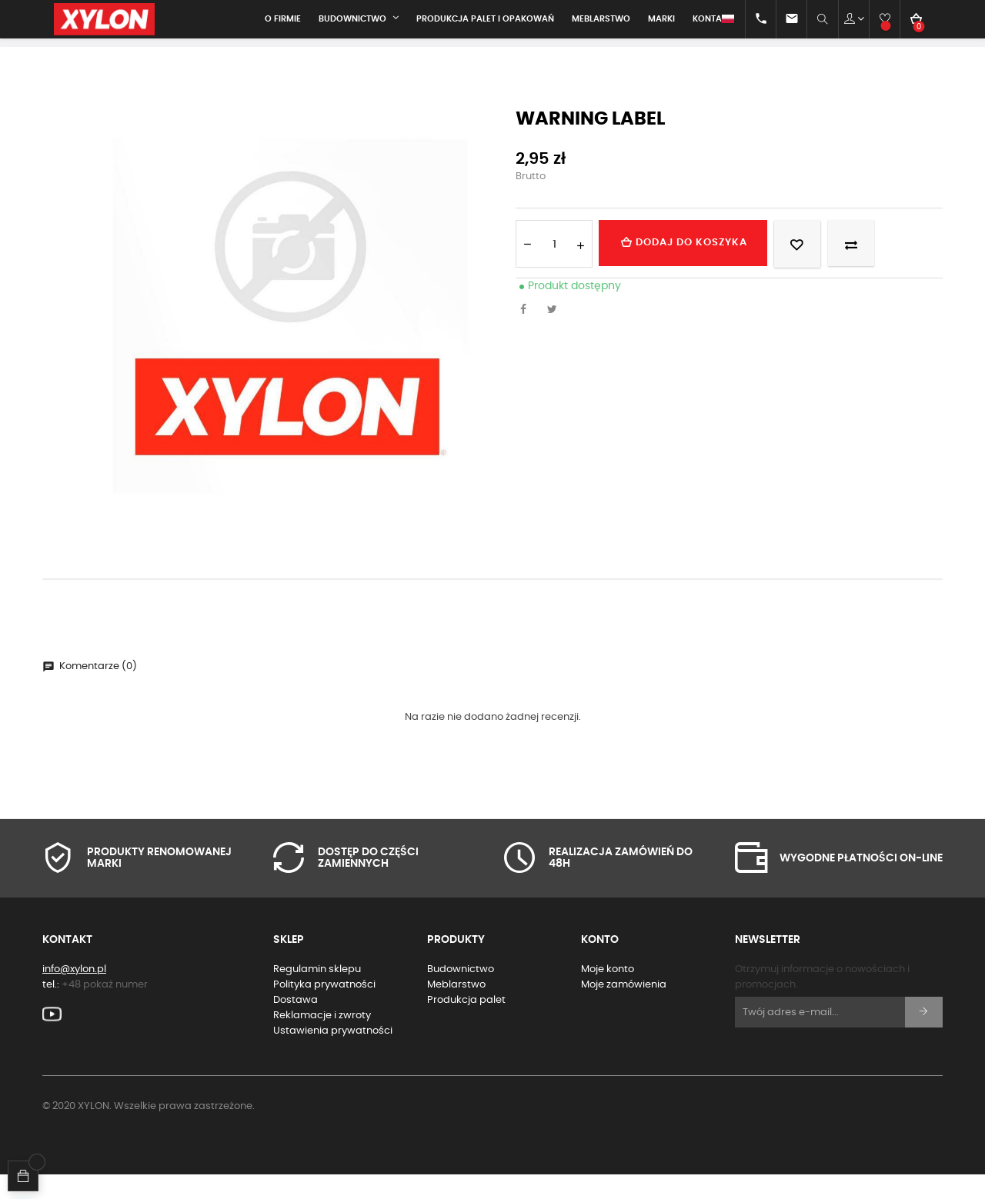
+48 (105, 1009)
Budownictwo (460, 993)
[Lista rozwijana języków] (714, 19)
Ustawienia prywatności (332, 1055)
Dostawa (295, 1024)
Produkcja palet (466, 1024)
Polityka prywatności (324, 1009)
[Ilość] (554, 268)
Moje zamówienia (623, 1009)
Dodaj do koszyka (695, 266)
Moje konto (607, 993)
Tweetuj (556, 334)
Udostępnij (527, 334)
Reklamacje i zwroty (322, 1039)
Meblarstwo (456, 1009)
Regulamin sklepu (317, 993)
